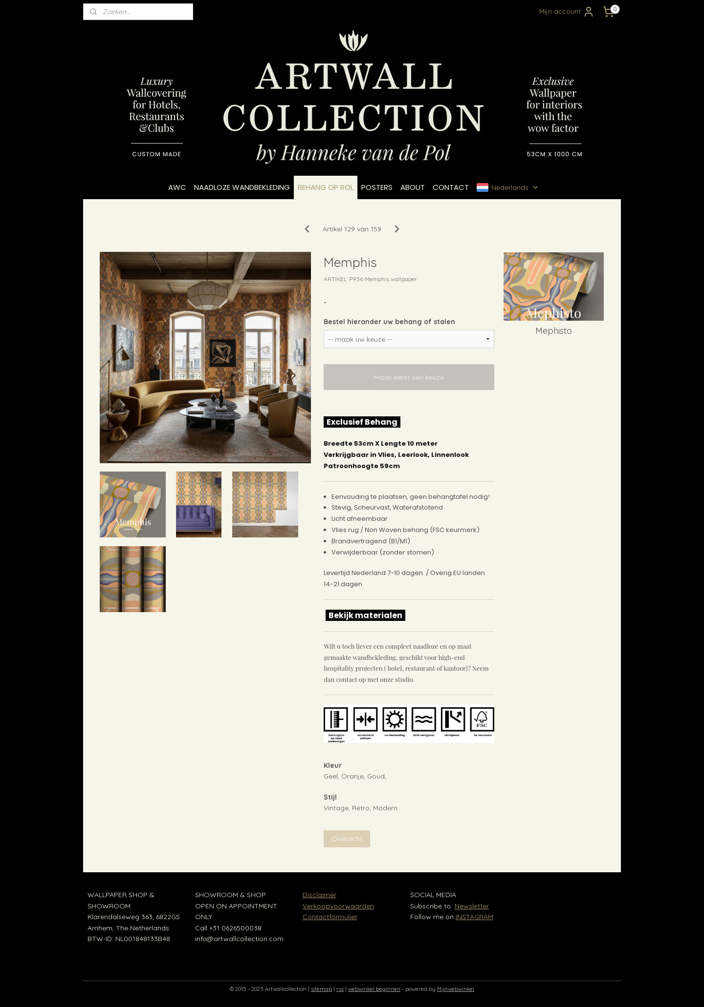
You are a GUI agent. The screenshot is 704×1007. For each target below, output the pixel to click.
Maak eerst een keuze (409, 377)
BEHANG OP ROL (325, 187)
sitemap (321, 989)
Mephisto (553, 331)
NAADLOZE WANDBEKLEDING (242, 187)
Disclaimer (319, 894)
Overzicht (346, 838)
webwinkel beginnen (374, 989)
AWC (177, 187)
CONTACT (451, 187)
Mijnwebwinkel (455, 989)
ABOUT (412, 187)
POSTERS (377, 187)
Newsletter (472, 906)
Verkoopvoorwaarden (338, 906)
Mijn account (566, 12)
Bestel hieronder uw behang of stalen (389, 321)
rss (340, 989)
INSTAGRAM (474, 916)
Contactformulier (330, 916)
